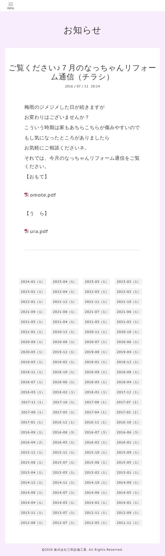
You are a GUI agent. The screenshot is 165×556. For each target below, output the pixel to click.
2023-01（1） (33, 292)
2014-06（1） (97, 492)
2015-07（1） (65, 462)
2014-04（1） (33, 503)
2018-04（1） (129, 382)
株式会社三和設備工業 (70, 549)
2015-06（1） (97, 462)
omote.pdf (43, 195)
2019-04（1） (129, 352)
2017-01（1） (32, 422)
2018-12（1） (129, 362)
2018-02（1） (65, 392)
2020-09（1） (33, 342)
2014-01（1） (129, 503)
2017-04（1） (96, 412)
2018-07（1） (33, 382)
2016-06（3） (129, 432)
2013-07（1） (65, 513)
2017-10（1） (65, 402)
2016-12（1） (65, 422)
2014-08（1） (33, 492)
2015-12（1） (33, 452)
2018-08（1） (129, 372)
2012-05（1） (97, 523)
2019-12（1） (65, 352)
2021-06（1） (129, 312)
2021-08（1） (65, 312)
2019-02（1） (65, 362)
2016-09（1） (33, 432)
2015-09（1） (129, 452)
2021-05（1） (33, 322)
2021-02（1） (129, 322)
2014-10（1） (97, 482)
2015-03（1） (65, 472)
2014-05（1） (129, 492)
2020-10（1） (129, 332)
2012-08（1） (33, 523)
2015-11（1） (65, 452)
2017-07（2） (128, 402)
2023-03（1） (97, 282)
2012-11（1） (97, 513)
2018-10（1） (65, 372)
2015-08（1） (33, 462)
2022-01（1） (33, 302)
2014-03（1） (65, 503)
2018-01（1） (97, 392)
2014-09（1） (129, 482)
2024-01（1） (33, 282)
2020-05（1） (33, 352)
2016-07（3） (97, 432)
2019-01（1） (97, 362)
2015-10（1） (97, 452)
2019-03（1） (33, 362)
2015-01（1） (129, 472)
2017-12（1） (128, 392)
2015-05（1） (129, 462)
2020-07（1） (97, 342)
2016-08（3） (65, 432)
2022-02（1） (129, 292)
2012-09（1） (129, 513)
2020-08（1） (65, 342)
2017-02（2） (128, 412)
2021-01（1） (33, 332)
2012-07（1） (65, 523)
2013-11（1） (33, 513)
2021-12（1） (65, 302)
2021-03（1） (97, 322)
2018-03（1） (33, 392)
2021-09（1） (33, 312)
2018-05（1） (97, 382)
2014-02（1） (97, 503)
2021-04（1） (65, 322)
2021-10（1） (129, 302)
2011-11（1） (129, 523)
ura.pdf (39, 231)
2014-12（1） (33, 482)
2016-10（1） (128, 422)
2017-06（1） (33, 412)
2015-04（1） (33, 472)
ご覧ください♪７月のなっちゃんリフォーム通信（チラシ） (82, 72)
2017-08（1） (96, 402)
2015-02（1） (97, 472)
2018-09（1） (97, 372)
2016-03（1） (65, 442)
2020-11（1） (97, 332)
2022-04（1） (65, 292)
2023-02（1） (129, 282)
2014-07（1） (65, 492)
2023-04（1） (65, 282)
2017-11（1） (33, 402)
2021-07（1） (97, 312)
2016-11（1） (96, 422)
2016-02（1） (97, 442)
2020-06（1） (129, 342)
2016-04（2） (33, 442)
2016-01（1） (129, 442)
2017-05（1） (65, 412)
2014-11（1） (65, 482)
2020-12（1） (65, 332)
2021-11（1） (97, 302)
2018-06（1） (65, 382)
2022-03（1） (97, 292)
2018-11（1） (33, 372)
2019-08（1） (97, 352)
